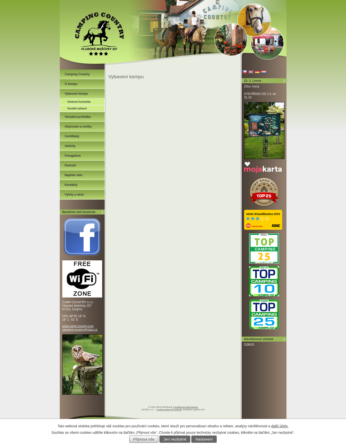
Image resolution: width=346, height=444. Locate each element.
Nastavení (204, 439)
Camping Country (77, 74)
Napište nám (73, 175)
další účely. (279, 426)
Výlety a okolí (74, 194)
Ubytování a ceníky (78, 126)
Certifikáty (72, 136)
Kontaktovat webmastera (185, 407)
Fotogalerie (73, 155)
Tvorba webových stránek (169, 409)
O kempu (71, 84)
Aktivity (70, 146)
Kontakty (71, 185)
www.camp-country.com (78, 326)
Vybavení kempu (76, 93)
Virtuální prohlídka (78, 117)
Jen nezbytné (174, 439)
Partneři (70, 165)
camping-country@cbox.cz (80, 329)
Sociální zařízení (77, 108)
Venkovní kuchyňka (79, 101)
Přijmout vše (143, 439)
